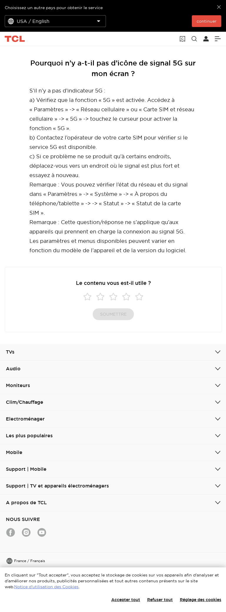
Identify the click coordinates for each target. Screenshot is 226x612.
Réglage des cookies (200, 599)
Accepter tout (125, 599)
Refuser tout (160, 599)
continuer (207, 21)
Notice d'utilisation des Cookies (46, 586)
